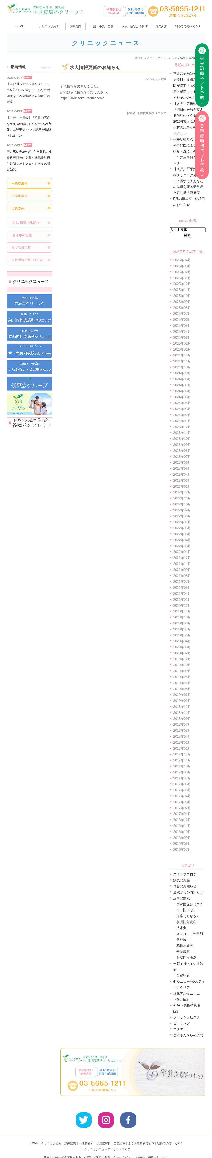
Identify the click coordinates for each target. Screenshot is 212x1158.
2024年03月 (182, 409)
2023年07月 (182, 456)
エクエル (180, 1029)
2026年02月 (182, 272)
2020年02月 (182, 653)
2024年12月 (182, 355)
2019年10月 (182, 665)
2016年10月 (182, 832)
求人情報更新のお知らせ (95, 67)
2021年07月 (182, 581)
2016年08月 (182, 843)
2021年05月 (182, 587)
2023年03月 (182, 480)
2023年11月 (182, 432)
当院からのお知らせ (188, 892)
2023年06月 (182, 462)
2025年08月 (182, 308)
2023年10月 (182, 438)
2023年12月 (182, 427)
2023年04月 (182, 474)
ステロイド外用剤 (189, 934)
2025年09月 (182, 302)
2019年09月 (182, 671)
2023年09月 (182, 444)
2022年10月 (182, 504)
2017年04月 (182, 796)
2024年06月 (182, 391)
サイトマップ (122, 1142)
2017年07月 (182, 778)
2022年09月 (182, 510)
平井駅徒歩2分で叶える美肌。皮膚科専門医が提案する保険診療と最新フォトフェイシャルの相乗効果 (189, 85)
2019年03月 (182, 694)
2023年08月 (182, 450)
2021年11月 (182, 564)
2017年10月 (182, 766)
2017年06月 (182, 784)
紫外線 (181, 939)
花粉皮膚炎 (184, 945)
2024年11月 (182, 361)
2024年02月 (182, 415)
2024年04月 (182, 403)
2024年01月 (182, 421)
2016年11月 (182, 826)
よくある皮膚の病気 (141, 1136)
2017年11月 (182, 760)
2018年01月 (182, 748)
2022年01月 (182, 552)
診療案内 (75, 26)
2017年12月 (182, 754)
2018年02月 (182, 742)
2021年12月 (182, 558)
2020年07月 (182, 629)
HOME (19, 26)
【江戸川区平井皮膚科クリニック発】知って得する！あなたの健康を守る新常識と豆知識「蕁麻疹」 (188, 181)
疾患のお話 (181, 880)
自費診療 (183, 975)
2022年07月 (182, 522)
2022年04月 (182, 540)
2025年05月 (182, 325)
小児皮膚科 (103, 1136)
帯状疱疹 (183, 951)
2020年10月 (182, 617)
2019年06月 (182, 683)
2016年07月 (182, 849)
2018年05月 (182, 730)
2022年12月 (182, 492)
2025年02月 (182, 343)
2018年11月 (182, 712)
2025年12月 (182, 284)
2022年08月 (182, 516)
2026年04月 (182, 260)
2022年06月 (182, 528)
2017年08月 (182, 772)
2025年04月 (182, 331)
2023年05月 (182, 468)
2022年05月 (182, 534)
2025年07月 (182, 313)
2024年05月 (182, 397)
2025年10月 (182, 296)
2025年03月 (182, 337)
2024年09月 (182, 373)
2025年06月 (182, 319)
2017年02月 (182, 808)
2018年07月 (182, 724)
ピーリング (181, 1023)
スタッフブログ (184, 874)
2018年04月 (182, 736)
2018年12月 (182, 706)
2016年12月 (182, 820)
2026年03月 (182, 266)
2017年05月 (182, 790)
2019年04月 (182, 689)
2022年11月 (182, 498)
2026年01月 (182, 278)
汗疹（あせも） (188, 916)
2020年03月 (182, 647)
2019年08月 (182, 677)
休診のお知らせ (184, 886)
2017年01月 (182, 814)
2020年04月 (182, 641)
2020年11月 (182, 611)
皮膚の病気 (181, 898)
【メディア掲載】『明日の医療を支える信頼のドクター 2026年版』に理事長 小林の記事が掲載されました (29, 126)
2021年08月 (182, 576)
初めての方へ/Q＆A (169, 1136)
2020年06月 (182, 635)
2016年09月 (182, 838)
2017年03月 (182, 802)
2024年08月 (182, 379)
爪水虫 (181, 928)
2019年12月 (182, 659)
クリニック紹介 (51, 1136)
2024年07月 (182, 385)
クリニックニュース (97, 1142)
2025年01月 (182, 349)
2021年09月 (182, 570)
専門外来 (161, 26)
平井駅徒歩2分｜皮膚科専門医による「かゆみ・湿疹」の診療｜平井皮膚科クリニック (189, 151)
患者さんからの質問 (188, 1035)
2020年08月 (182, 623)
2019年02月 (182, 700)
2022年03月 (182, 546)
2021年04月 (182, 593)
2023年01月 (182, 486)
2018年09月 (182, 718)
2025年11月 (182, 290)
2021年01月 (182, 599)
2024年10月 (182, 367)
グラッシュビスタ (186, 1017)
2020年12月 (182, 605)
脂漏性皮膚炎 (186, 957)
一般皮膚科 (86, 1136)
